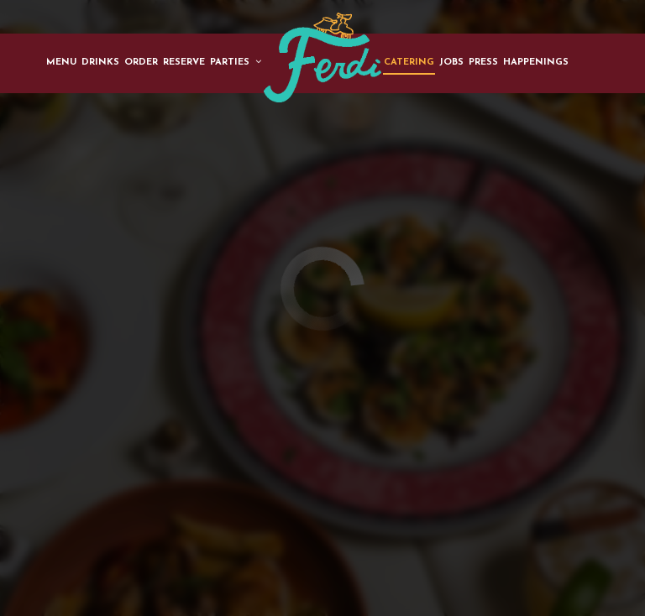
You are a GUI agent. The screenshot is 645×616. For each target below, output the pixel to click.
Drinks (100, 62)
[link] (322, 57)
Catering (409, 62)
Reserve (184, 62)
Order (141, 62)
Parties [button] (235, 62)
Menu (61, 62)
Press (483, 62)
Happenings (536, 62)
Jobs (451, 62)
